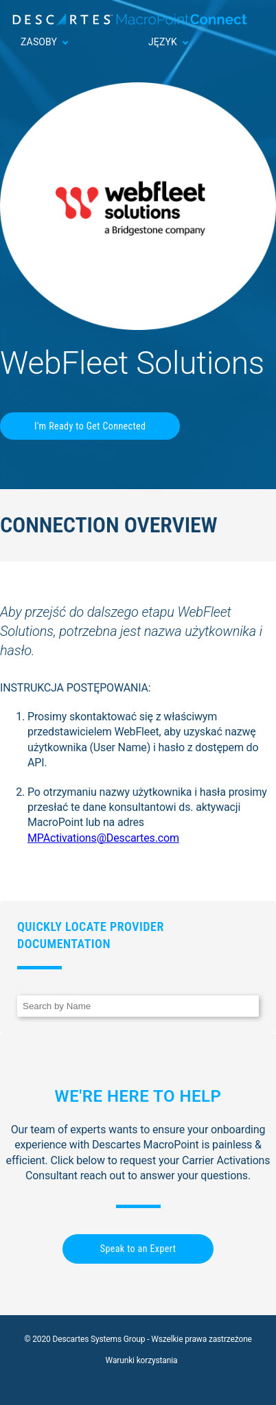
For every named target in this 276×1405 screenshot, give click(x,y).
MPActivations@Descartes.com (103, 838)
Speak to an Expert (138, 1248)
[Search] (138, 1006)
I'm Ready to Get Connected (90, 426)
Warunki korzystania (142, 1360)
